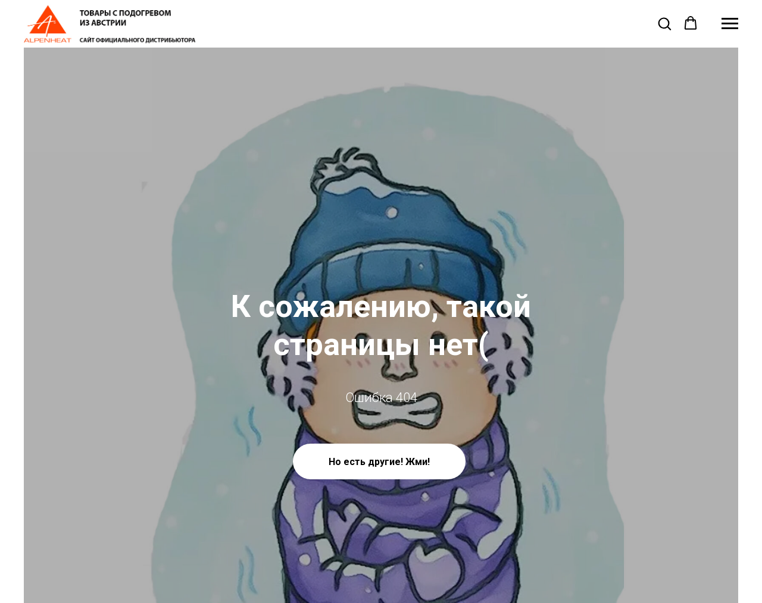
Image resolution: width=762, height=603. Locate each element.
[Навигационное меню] (730, 24)
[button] (664, 23)
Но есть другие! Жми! (379, 461)
